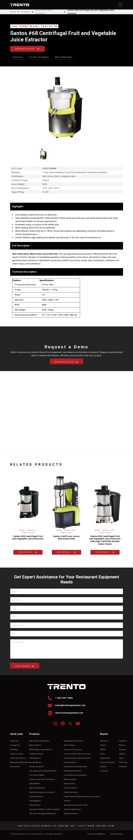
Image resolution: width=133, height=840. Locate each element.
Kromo (103, 745)
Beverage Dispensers (73, 741)
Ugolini (103, 767)
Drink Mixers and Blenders (75, 767)
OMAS (103, 750)
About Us (14, 741)
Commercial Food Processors (77, 754)
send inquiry (24, 666)
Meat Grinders (70, 779)
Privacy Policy (116, 834)
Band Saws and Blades (39, 741)
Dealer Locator (16, 754)
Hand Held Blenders (72, 771)
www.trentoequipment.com (65, 713)
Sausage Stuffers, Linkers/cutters (44, 809)
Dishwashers (35, 758)
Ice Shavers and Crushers (75, 775)
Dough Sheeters (36, 767)
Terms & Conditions (96, 834)
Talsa (121, 758)
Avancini (123, 741)
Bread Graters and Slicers (40, 750)
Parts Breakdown (63, 57)
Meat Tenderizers (37, 788)
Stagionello (105, 758)
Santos (122, 754)
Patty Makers (35, 801)
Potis (102, 754)
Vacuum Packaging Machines (42, 814)
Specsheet (17, 57)
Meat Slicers (69, 784)
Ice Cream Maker (36, 775)
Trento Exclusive (107, 762)
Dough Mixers (35, 762)
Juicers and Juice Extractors (42, 779)
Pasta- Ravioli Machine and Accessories (82, 796)
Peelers (67, 801)
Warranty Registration (19, 762)
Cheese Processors (73, 750)
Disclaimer (15, 767)
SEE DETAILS (27, 552)
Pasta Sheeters (36, 796)
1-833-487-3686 (60, 698)
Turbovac (123, 762)
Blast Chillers (35, 745)
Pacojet (122, 750)
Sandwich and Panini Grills (76, 805)
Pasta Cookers (70, 788)
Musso (122, 745)
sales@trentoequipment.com (66, 705)
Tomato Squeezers (72, 809)
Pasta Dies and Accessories (42, 792)
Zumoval (104, 771)
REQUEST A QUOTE (27, 48)
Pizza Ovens (35, 805)
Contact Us (15, 745)
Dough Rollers (70, 762)
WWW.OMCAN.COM (101, 826)
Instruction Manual (39, 57)
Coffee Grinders (36, 754)
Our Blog (14, 750)
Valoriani (123, 767)
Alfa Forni (104, 741)
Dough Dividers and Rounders (77, 758)
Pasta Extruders (71, 792)
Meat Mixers (34, 784)
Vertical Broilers (71, 814)
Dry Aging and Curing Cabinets (43, 771)
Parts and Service (18, 758)
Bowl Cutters (69, 745)
